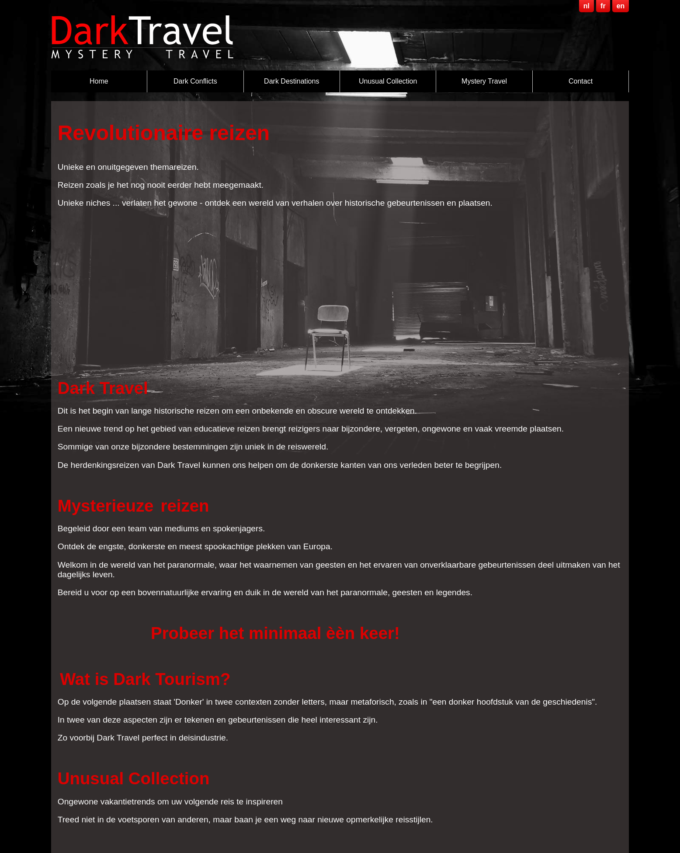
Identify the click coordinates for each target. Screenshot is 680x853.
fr (603, 6)
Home (99, 81)
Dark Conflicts (195, 81)
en (621, 6)
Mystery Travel (484, 81)
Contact (581, 81)
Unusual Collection (388, 81)
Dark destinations (291, 81)
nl (586, 6)
